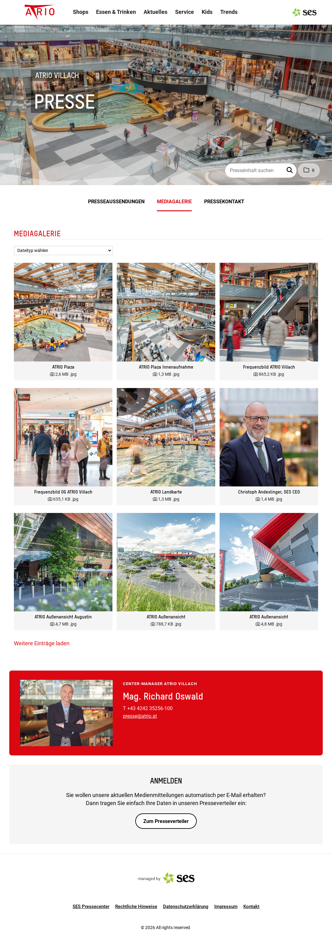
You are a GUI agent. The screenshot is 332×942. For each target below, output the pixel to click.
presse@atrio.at (140, 716)
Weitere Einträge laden (41, 643)
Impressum (225, 906)
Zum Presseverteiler (166, 821)
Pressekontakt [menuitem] (224, 202)
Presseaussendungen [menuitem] (116, 202)
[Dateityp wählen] (63, 250)
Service (184, 12)
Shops (80, 12)
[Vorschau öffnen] (63, 312)
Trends (228, 12)
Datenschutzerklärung (185, 906)
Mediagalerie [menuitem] (174, 202)
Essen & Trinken (116, 12)
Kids (207, 12)
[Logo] (39, 12)
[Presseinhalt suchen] (260, 170)
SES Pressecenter (91, 906)
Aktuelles (155, 12)
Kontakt (251, 906)
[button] (290, 170)
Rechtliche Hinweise (136, 906)
